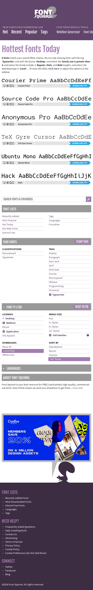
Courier (53, 274)
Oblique (53, 282)
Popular (31, 31)
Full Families (57, 335)
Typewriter (8, 257)
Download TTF (80, 86)
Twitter (9, 567)
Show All (7, 347)
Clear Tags (82, 241)
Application (10, 331)
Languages (54, 220)
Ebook (5, 327)
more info (78, 388)
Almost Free (8, 232)
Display (53, 253)
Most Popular (9, 220)
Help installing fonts (16, 530)
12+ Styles (54, 331)
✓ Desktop (8, 318)
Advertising (11, 538)
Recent (16, 31)
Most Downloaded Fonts (18, 502)
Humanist (54, 290)
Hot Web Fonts (10, 228)
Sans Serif (54, 261)
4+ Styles (53, 322)
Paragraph (54, 257)
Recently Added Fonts (17, 498)
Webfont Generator (68, 32)
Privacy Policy (12, 545)
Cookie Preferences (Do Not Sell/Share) (25, 553)
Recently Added (10, 216)
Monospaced (9, 253)
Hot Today (7, 224)
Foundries (54, 224)
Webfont (8, 323)
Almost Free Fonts (15, 505)
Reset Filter (81, 307)
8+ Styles (53, 326)
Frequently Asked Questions (20, 527)
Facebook (10, 570)
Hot (5, 31)
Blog (7, 574)
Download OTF (79, 104)
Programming (56, 286)
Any (51, 318)
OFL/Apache (8, 335)
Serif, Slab (54, 269)
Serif (51, 265)
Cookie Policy (12, 549)
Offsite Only (8, 355)
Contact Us (11, 534)
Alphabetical (55, 347)
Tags (44, 31)
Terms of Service (13, 542)
